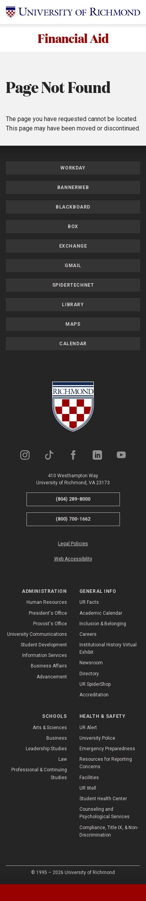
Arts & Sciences (50, 727)
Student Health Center (103, 798)
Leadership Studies (46, 748)
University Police (97, 738)
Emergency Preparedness (107, 748)
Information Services (44, 655)
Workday (72, 168)
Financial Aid (73, 38)
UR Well (87, 788)
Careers (88, 634)
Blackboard (73, 207)
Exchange (73, 246)
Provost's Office (50, 623)
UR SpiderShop (95, 684)
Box (73, 227)
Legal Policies (73, 543)
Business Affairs (49, 666)
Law (62, 759)
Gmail (73, 266)
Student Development (44, 645)
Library (73, 305)
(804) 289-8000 (73, 499)
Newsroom (91, 663)
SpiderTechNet (73, 285)
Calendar (73, 344)
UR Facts (89, 602)
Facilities (89, 777)
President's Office (48, 613)
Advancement (52, 677)
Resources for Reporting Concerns (105, 763)
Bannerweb (73, 188)
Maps (72, 324)
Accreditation (94, 695)
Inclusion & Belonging (102, 623)
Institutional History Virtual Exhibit (108, 648)
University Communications (37, 634)
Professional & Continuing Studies (39, 773)
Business (56, 738)
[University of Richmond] (73, 12)
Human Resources (46, 602)
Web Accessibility (73, 559)
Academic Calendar (100, 613)
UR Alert (88, 727)
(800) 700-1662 (73, 519)
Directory (89, 673)
